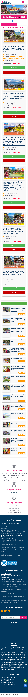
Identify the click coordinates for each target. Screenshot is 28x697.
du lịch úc (15, 659)
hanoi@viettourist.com (6, 577)
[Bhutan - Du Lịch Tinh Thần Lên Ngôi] (6, 342)
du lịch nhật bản (19, 650)
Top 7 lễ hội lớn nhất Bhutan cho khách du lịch (18, 449)
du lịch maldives (17, 655)
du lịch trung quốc (19, 657)
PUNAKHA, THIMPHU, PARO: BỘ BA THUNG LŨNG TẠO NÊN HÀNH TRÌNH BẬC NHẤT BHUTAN (18, 330)
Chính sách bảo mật (7, 681)
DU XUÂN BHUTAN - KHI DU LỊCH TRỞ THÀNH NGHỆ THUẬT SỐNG (18, 320)
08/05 (15, 58)
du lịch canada (8, 659)
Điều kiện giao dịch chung (8, 677)
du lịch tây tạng (21, 666)
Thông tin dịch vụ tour (7, 682)
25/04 (18, 56)
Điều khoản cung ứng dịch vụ (9, 684)
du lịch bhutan (9, 655)
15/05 (19, 58)
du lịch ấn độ (12, 654)
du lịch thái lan (14, 647)
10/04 (11, 56)
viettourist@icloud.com (14, 496)
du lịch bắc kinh (17, 662)
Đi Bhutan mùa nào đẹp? (16, 358)
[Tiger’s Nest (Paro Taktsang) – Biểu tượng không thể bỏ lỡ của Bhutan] (6, 387)
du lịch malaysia (13, 649)
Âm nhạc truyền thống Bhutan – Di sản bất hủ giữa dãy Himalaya (18, 405)
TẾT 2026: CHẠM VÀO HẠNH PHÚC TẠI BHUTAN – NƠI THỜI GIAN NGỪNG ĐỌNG (18, 350)
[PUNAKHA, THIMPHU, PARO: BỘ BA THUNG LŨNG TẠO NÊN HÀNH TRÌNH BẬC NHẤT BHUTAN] (6, 330)
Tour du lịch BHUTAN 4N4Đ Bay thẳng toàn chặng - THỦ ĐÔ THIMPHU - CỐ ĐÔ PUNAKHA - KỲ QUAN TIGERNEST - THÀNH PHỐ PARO (13, 273)
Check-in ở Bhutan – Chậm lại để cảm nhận (18, 377)
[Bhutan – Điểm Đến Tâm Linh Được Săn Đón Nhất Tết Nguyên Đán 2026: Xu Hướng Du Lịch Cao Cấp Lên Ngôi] (6, 309)
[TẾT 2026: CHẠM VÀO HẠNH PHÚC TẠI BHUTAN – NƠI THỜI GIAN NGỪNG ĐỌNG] (6, 350)
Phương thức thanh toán (8, 679)
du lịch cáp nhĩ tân (14, 667)
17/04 (15, 56)
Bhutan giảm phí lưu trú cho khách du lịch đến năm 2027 (17, 414)
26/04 (22, 56)
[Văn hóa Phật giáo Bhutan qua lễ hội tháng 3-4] (6, 424)
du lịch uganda (9, 662)
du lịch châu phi (10, 657)
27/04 (5, 58)
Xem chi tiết (14, 67)
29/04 (12, 58)
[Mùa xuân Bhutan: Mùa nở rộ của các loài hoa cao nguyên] (6, 432)
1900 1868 (14, 493)
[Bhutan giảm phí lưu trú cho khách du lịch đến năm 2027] (6, 415)
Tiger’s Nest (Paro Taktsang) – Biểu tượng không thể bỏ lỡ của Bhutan (18, 387)
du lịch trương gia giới (12, 664)
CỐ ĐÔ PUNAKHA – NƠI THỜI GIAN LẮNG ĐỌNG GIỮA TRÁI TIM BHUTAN (17, 396)
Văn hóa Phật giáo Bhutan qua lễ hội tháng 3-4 (18, 422)
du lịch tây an (21, 664)
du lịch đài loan (10, 652)
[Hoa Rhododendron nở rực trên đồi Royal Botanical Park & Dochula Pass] (6, 441)
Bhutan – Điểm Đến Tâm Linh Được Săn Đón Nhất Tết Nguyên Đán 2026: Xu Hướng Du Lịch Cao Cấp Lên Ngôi (18, 309)
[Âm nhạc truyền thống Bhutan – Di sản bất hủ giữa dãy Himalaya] (6, 407)
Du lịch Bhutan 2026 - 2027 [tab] (9, 24)
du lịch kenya (16, 661)
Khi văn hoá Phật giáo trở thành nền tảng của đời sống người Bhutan (18, 368)
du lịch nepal (19, 654)
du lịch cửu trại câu (12, 666)
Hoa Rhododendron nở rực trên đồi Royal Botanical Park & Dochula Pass (18, 440)
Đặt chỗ (14, 72)
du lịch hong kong (9, 669)
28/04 (8, 58)
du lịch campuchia (5, 647)
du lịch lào (21, 647)
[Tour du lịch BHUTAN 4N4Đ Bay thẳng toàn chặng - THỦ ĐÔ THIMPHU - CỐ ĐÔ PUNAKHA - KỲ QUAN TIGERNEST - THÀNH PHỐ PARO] (14, 262)
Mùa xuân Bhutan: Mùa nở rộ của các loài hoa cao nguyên (18, 431)
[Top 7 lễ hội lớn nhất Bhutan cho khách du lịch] (6, 451)
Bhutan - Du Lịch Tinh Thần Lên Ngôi (18, 340)
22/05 (22, 58)
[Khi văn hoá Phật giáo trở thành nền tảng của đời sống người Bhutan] (6, 369)
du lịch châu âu (9, 661)
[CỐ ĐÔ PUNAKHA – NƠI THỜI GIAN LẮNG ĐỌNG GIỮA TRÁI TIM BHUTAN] (6, 397)
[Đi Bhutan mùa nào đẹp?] (6, 360)
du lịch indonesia (10, 650)
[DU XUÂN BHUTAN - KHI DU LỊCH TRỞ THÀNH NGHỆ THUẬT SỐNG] (6, 320)
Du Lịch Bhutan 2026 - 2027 (13, 28)
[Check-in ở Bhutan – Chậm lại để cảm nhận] (6, 379)
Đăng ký (23, 617)
